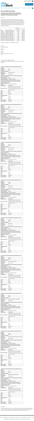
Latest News (2, 8)
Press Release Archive (5, 417)
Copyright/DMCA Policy (24, 417)
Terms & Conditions (17, 417)
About (1, 417)
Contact (15, 8)
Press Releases (7, 8)
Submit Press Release (11, 417)
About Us (18, 8)
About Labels (12, 8)
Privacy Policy (29, 417)
